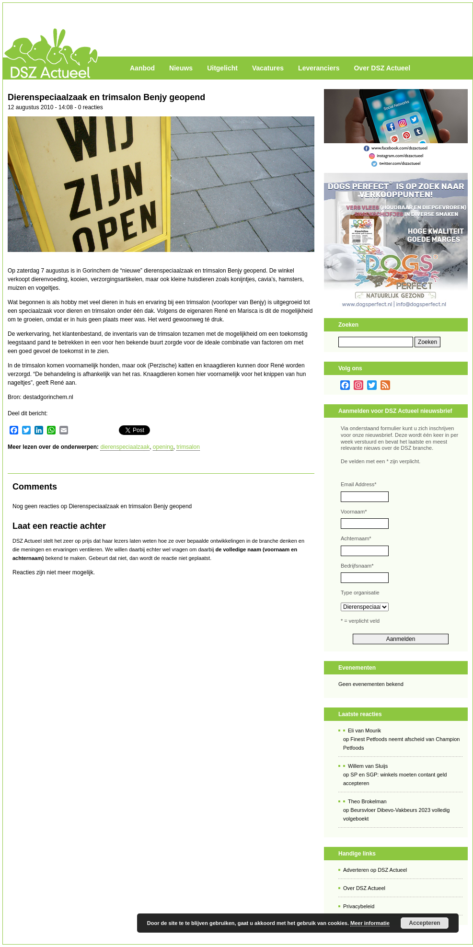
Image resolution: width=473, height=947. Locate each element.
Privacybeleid (358, 906)
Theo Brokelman (367, 801)
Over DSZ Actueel (382, 68)
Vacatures (268, 68)
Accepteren (424, 923)
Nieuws (181, 68)
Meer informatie (370, 923)
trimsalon (188, 447)
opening (163, 447)
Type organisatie (360, 592)
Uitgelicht (222, 68)
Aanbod (142, 68)
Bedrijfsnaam (357, 566)
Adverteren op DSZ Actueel (375, 870)
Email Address (359, 484)
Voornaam (354, 511)
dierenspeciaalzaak (125, 447)
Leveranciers (318, 68)
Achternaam (356, 538)
